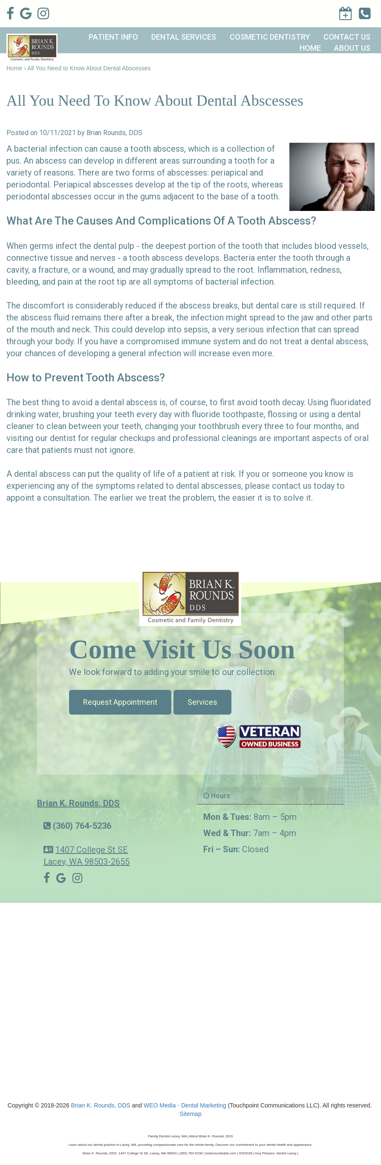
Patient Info (113, 36)
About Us (352, 47)
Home (310, 47)
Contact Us (346, 36)
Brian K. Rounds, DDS (78, 803)
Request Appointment (120, 702)
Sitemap (190, 1113)
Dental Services (183, 36)
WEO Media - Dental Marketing (185, 1105)
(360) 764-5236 (82, 826)
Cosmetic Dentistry (270, 36)
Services (202, 702)
